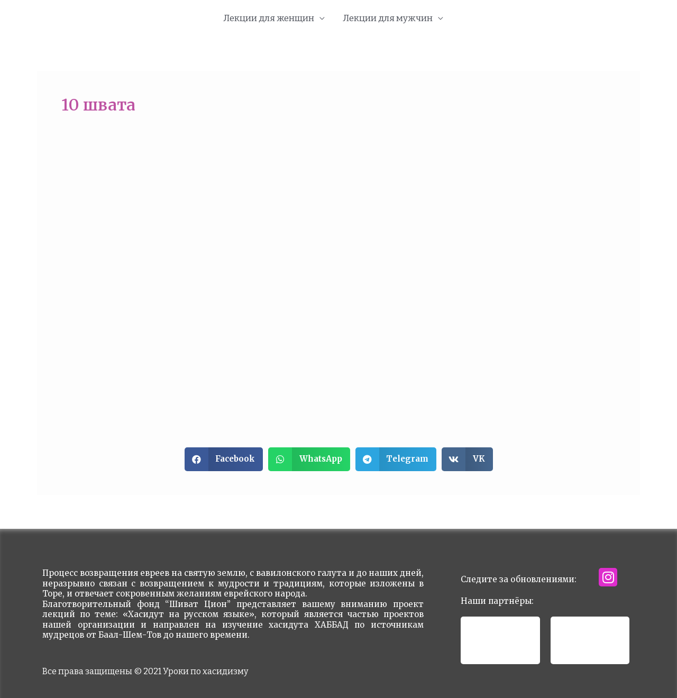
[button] (224, 459)
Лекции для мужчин (388, 18)
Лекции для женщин (268, 18)
